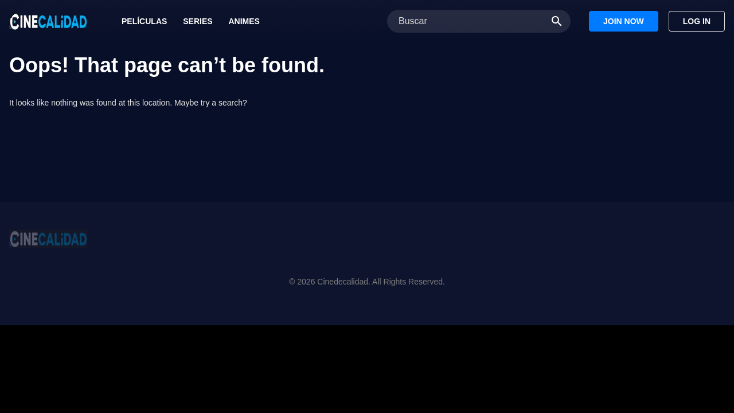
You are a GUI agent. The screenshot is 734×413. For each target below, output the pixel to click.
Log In (696, 21)
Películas (144, 21)
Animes (243, 21)
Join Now (623, 21)
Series (197, 21)
